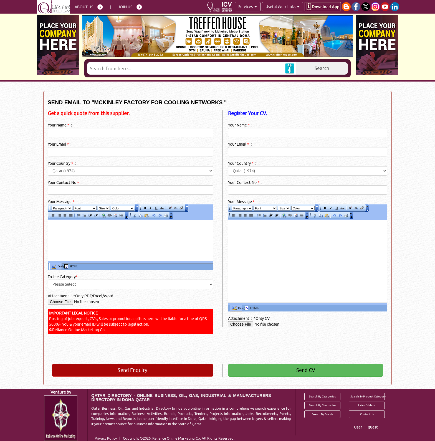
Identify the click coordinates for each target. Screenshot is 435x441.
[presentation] (207, 349)
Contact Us (367, 414)
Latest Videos (366, 405)
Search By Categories (322, 396)
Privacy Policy (106, 438)
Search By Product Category (367, 396)
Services (247, 6)
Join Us (125, 7)
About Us (84, 7)
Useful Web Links (282, 6)
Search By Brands (322, 414)
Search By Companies (322, 405)
